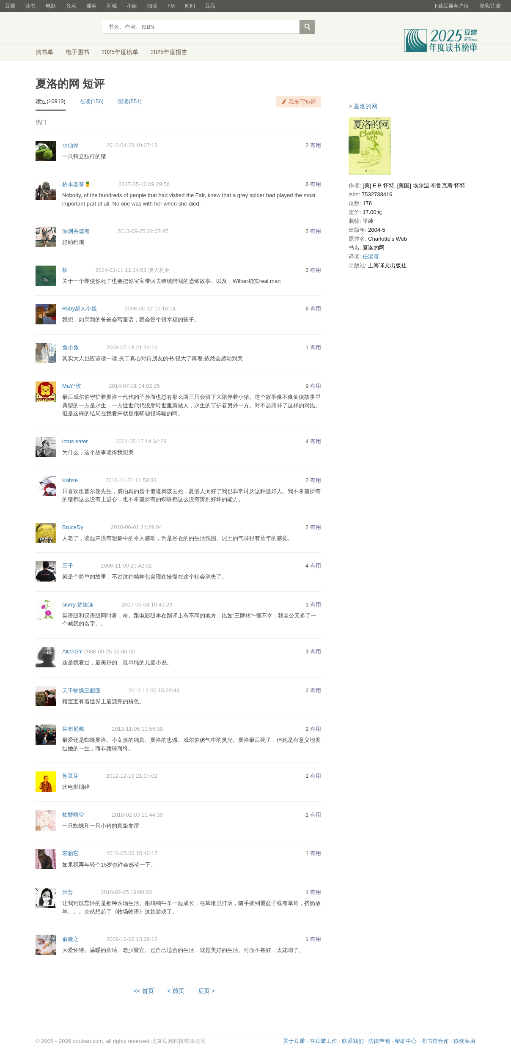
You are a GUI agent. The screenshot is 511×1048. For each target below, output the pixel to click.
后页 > (206, 991)
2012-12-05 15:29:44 (153, 690)
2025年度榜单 (120, 52)
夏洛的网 (365, 106)
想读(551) (129, 101)
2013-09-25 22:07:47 (142, 231)
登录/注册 (490, 6)
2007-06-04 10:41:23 (147, 604)
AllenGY (72, 651)
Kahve (70, 480)
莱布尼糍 (73, 729)
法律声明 (379, 1041)
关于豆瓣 (294, 1041)
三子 (67, 565)
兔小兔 (70, 347)
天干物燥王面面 (81, 690)
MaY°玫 (71, 386)
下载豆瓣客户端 (451, 6)
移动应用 (464, 1041)
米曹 (67, 892)
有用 (315, 145)
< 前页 (176, 991)
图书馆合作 (435, 1041)
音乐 (71, 6)
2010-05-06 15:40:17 (131, 853)
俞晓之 (70, 939)
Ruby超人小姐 (79, 308)
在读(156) (91, 101)
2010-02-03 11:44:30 (137, 815)
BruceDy (72, 527)
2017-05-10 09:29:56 (144, 184)
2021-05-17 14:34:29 (141, 441)
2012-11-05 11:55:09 (137, 729)
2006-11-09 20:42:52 (126, 565)
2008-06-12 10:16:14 (150, 308)
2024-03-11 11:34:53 (120, 270)
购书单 (44, 52)
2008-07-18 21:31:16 (131, 347)
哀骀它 (70, 853)
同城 (112, 6)
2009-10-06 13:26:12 (131, 939)
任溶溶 (371, 256)
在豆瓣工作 (323, 1041)
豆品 (210, 6)
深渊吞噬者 (76, 231)
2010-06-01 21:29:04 (136, 527)
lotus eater (75, 441)
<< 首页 (143, 991)
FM (171, 6)
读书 (30, 6)
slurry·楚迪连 (77, 604)
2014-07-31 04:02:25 (134, 386)
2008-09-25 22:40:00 (109, 651)
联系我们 (353, 1041)
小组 (132, 6)
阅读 (152, 6)
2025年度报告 (169, 52)
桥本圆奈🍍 (76, 184)
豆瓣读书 (66, 28)
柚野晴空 (73, 815)
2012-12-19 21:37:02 (131, 776)
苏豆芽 (70, 776)
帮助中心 (406, 1041)
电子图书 (77, 52)
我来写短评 (302, 102)
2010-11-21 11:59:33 (131, 480)
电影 (51, 6)
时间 (190, 6)
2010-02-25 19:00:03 (126, 892)
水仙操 (70, 145)
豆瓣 (10, 6)
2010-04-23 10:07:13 (131, 145)
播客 (91, 6)
